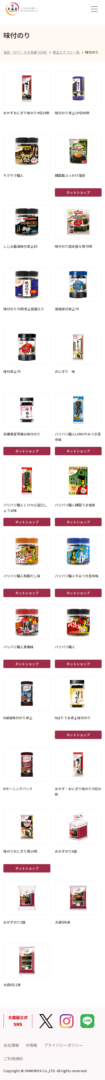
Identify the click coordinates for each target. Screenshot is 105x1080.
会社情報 (11, 1045)
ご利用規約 (13, 1058)
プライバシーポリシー (63, 1045)
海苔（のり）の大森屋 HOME (25, 52)
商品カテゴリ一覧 (66, 52)
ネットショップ (78, 192)
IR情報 (31, 1045)
